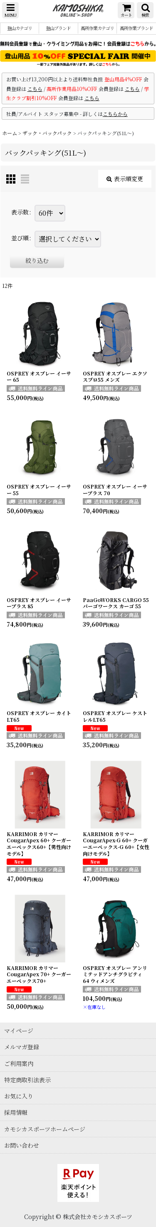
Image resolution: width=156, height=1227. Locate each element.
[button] (10, 10)
